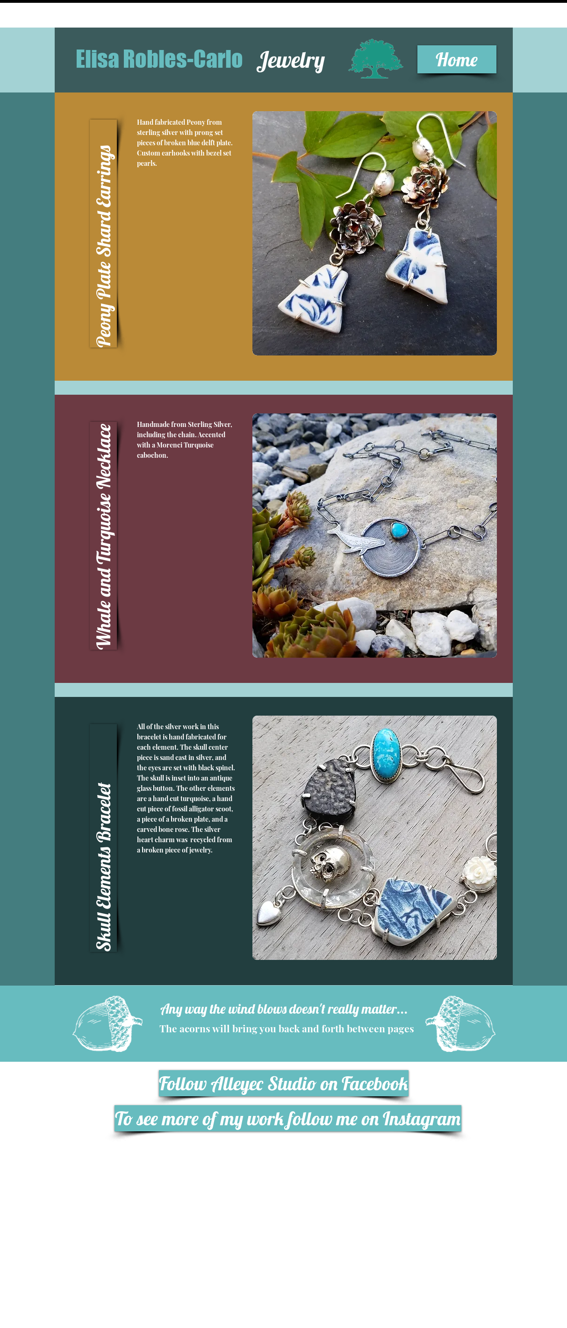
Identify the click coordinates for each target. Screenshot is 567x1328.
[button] (103, 234)
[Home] (456, 59)
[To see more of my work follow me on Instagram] (288, 1118)
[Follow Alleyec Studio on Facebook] (284, 1083)
